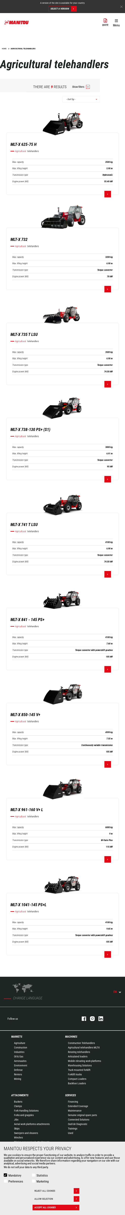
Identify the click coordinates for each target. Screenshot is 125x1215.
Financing (73, 1101)
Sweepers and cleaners (26, 1133)
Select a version (64, 8)
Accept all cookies (56, 1207)
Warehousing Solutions (80, 1065)
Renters (18, 1074)
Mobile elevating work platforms (84, 1060)
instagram (90, 1018)
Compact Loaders (77, 1078)
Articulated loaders (77, 1056)
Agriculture (19, 1043)
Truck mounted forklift (79, 1069)
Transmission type (20, 175)
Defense (18, 1069)
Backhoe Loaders (77, 1083)
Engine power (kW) (20, 181)
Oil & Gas (18, 1056)
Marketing (42, 1181)
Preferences (15, 1181)
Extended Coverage (78, 1106)
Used (70, 1133)
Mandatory (14, 1175)
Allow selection (56, 1199)
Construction (20, 1047)
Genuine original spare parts (82, 1115)
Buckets (18, 1101)
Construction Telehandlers (81, 1043)
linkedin (99, 1018)
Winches (18, 1137)
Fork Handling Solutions (26, 1110)
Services (70, 1095)
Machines (71, 1036)
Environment (20, 1065)
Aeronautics (20, 1060)
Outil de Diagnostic (77, 1124)
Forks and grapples (24, 1115)
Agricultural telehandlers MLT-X (84, 1047)
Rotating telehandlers (79, 1051)
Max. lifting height (20, 168)
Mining (17, 1078)
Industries (19, 1051)
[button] (116, 22)
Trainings (72, 1128)
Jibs (16, 1119)
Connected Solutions (78, 1119)
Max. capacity (18, 162)
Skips (16, 1128)
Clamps (18, 1106)
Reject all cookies (56, 1191)
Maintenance (75, 1110)
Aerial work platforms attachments (32, 1124)
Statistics (42, 1175)
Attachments (19, 1095)
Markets (16, 1036)
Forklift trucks (75, 1074)
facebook (82, 1018)
